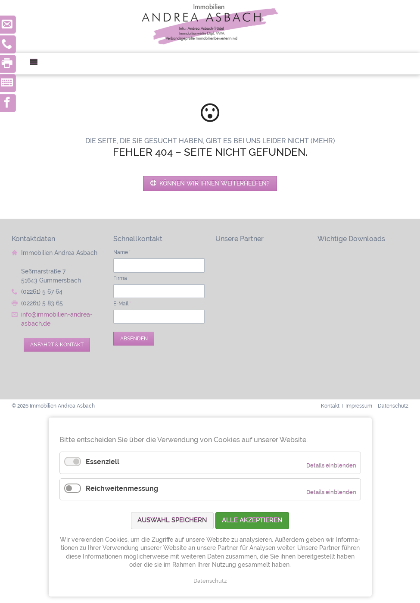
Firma (120, 278)
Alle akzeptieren (252, 520)
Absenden (134, 338)
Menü (37, 63)
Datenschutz (210, 581)
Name (122, 252)
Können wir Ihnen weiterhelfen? (214, 183)
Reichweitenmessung (122, 488)
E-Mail (122, 303)
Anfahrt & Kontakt (57, 344)
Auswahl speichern (172, 520)
